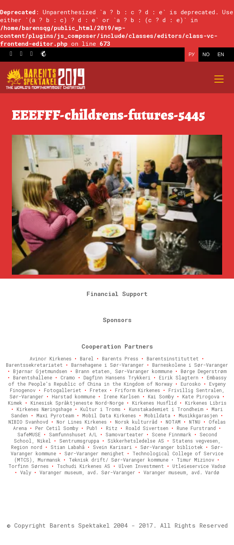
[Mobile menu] (219, 79)
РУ (191, 54)
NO (205, 54)
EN (220, 54)
